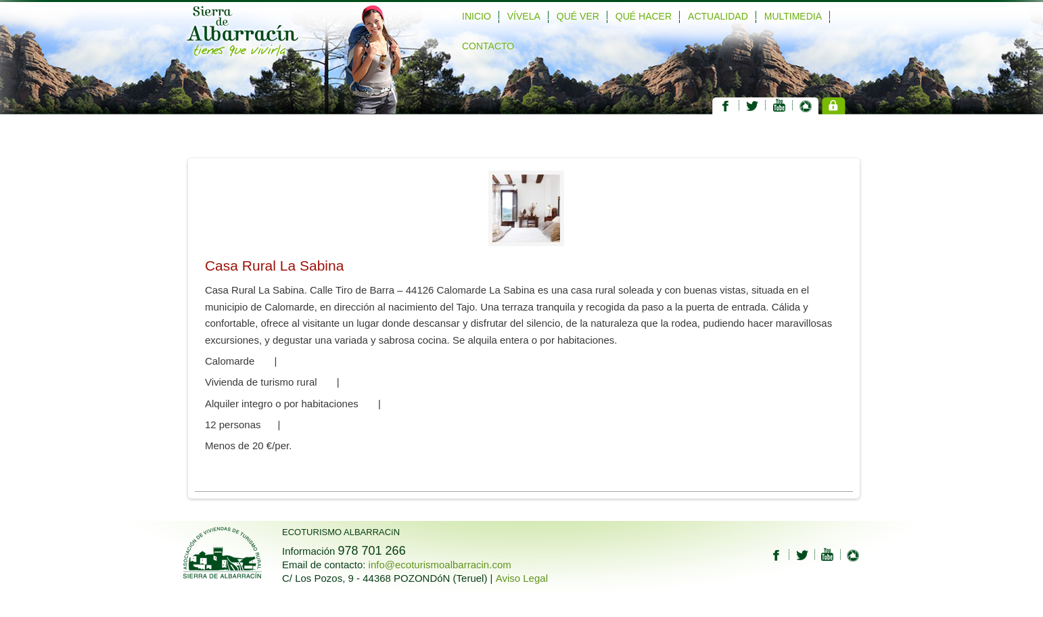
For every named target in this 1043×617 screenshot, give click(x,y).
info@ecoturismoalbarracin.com (440, 564)
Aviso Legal (522, 578)
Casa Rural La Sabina (274, 265)
